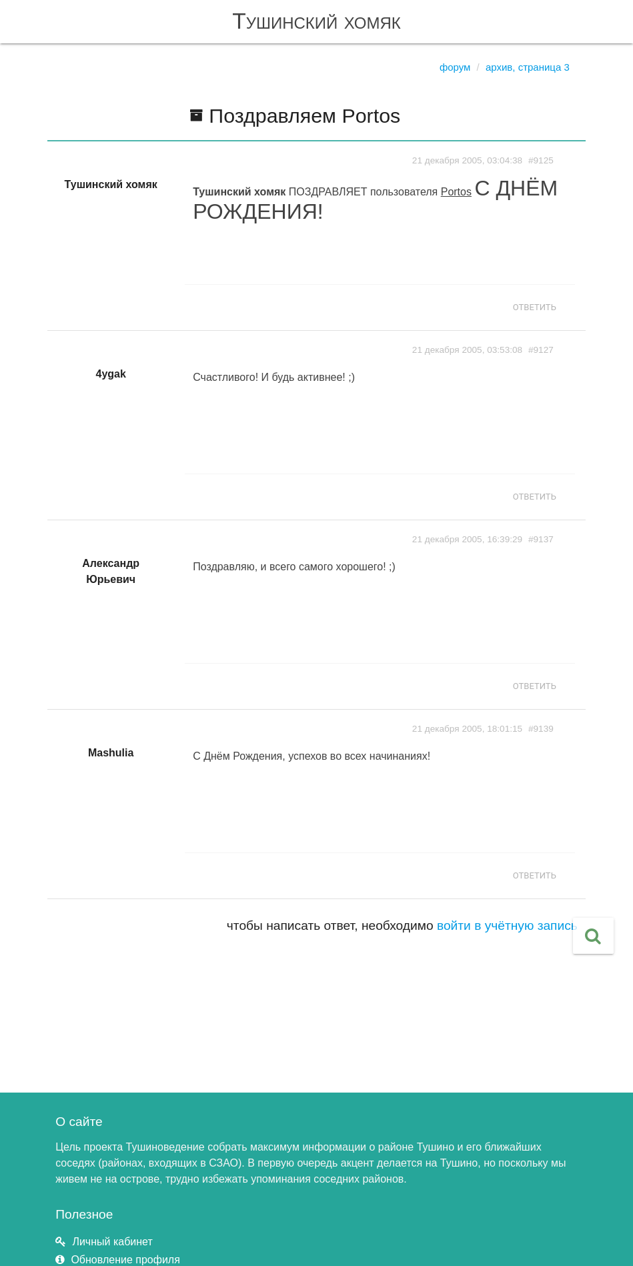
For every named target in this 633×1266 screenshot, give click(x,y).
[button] (593, 936)
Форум (455, 67)
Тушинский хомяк (316, 21)
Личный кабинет (112, 1241)
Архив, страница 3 (528, 67)
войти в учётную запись (507, 925)
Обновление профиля (125, 1259)
